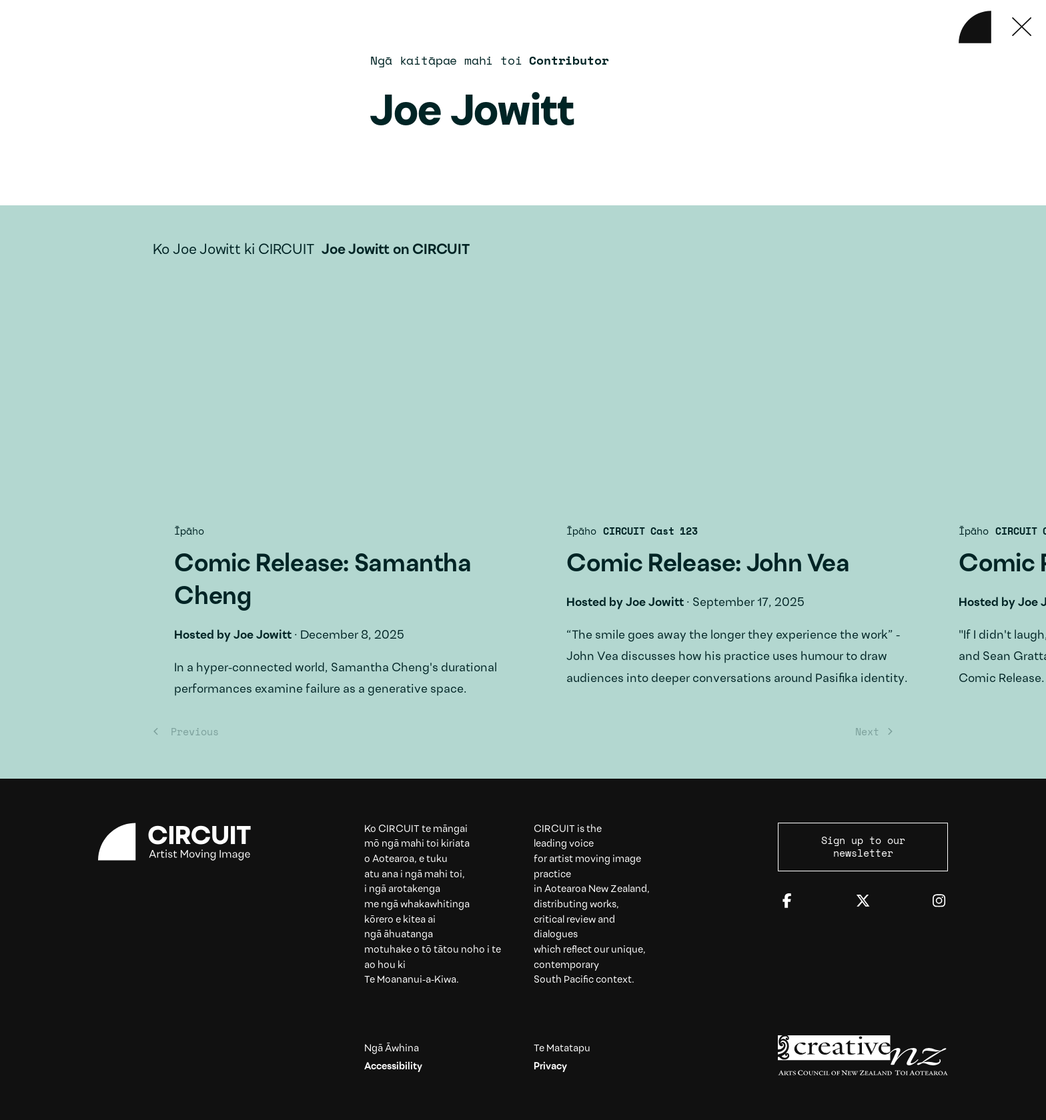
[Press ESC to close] (1022, 27)
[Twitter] (863, 901)
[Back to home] (975, 27)
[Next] (871, 731)
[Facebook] (787, 901)
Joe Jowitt (241, 635)
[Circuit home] (183, 842)
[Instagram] (939, 901)
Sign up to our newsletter (863, 847)
